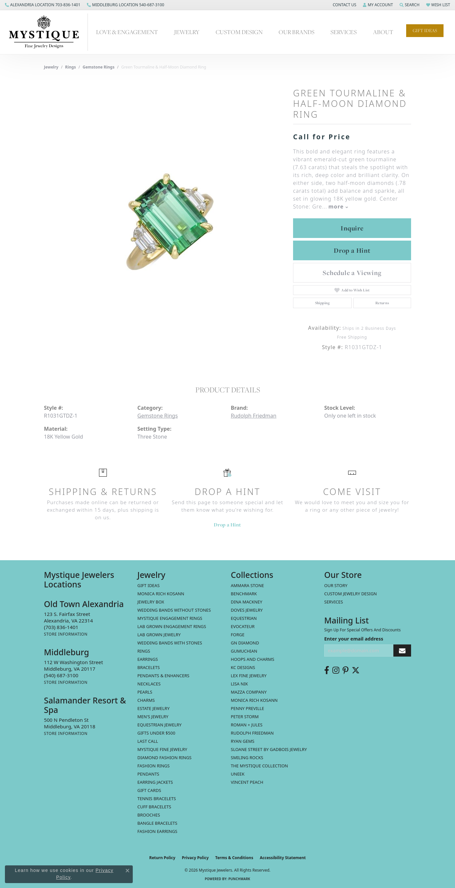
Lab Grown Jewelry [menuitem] (159, 635)
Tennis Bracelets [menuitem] (156, 798)
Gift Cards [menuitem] (149, 790)
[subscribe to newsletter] (402, 650)
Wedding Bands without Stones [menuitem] (174, 610)
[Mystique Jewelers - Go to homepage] (47, 32)
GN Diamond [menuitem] (245, 643)
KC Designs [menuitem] (243, 667)
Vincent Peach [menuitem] (247, 782)
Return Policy (162, 857)
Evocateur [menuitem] (243, 626)
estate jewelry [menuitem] (153, 708)
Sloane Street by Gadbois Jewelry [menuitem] (269, 749)
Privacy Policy (195, 857)
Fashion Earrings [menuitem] (157, 831)
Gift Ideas (425, 30)
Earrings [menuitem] (147, 659)
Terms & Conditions (234, 857)
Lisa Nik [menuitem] (239, 684)
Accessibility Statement (283, 857)
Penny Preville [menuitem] (247, 708)
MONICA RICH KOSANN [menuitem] (160, 594)
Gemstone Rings (98, 67)
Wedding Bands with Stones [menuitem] (169, 643)
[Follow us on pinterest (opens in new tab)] (345, 670)
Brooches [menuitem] (148, 815)
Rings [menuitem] (143, 651)
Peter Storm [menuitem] (245, 717)
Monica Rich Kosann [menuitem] (254, 700)
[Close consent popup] (127, 871)
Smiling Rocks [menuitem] (247, 757)
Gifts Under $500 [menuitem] (156, 733)
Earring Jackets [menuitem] (155, 782)
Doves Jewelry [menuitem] (247, 610)
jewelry (51, 67)
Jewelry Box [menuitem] (150, 602)
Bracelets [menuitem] (148, 667)
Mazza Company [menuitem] (249, 692)
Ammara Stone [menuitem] (247, 585)
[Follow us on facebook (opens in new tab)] (326, 670)
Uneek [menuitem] (238, 774)
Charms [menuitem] (146, 700)
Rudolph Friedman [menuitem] (252, 733)
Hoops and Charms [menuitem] (252, 659)
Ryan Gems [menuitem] (242, 741)
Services (343, 32)
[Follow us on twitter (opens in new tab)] (356, 670)
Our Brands (296, 32)
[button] (343, 5)
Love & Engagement (127, 32)
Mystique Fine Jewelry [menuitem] (162, 749)
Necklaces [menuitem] (149, 684)
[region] (165, 222)
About (383, 32)
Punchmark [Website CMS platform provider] (239, 879)
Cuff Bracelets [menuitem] (154, 807)
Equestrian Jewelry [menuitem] (159, 725)
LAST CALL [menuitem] (147, 741)
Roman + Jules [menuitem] (247, 725)
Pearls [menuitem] (144, 692)
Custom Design (239, 32)
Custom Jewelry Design (350, 594)
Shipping (322, 303)
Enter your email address (353, 638)
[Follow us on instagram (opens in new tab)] (335, 670)
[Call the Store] (61, 627)
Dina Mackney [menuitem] (246, 602)
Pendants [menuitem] (148, 774)
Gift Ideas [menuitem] (148, 585)
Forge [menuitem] (238, 635)
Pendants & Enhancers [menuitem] (163, 676)
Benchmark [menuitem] (244, 594)
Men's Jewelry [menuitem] (152, 717)
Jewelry (186, 32)
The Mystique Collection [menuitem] (259, 766)
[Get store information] (66, 634)
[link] (42, 5)
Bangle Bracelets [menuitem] (157, 823)
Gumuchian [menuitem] (244, 651)
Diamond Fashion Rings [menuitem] (164, 757)
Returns (382, 303)
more (338, 206)
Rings (70, 67)
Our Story (335, 585)
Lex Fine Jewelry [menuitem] (249, 676)
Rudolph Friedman (253, 415)
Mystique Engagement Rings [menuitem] (169, 618)
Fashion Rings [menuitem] (153, 766)
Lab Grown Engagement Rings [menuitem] (171, 626)
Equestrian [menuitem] (244, 618)
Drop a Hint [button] (352, 250)
